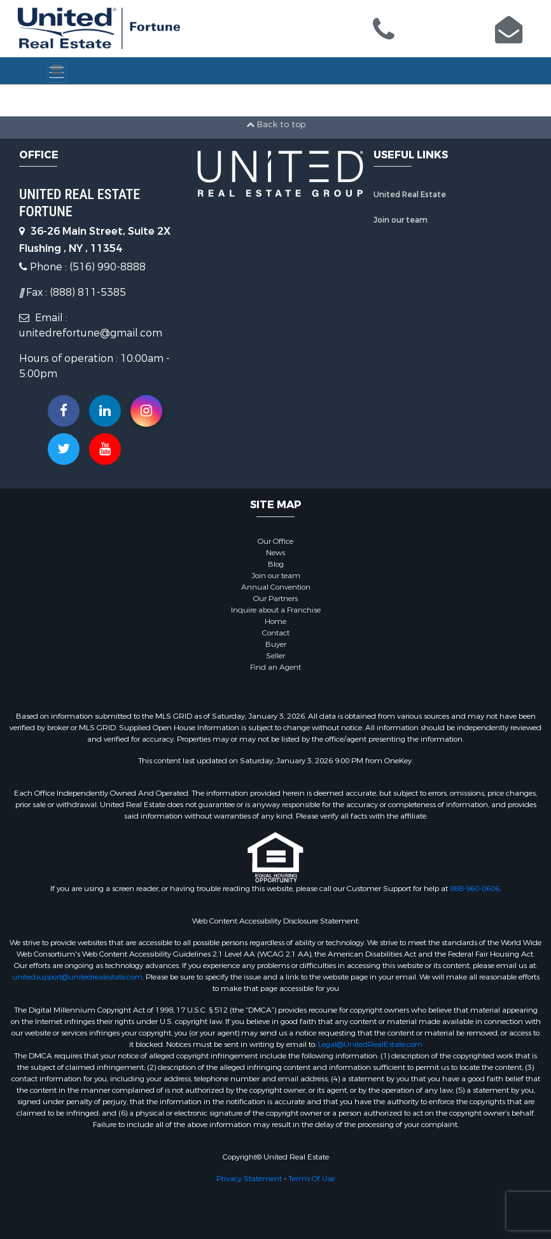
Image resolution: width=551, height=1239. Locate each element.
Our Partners (275, 598)
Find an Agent (275, 667)
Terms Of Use (311, 1178)
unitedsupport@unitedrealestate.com (77, 977)
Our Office (275, 541)
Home (275, 621)
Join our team (400, 220)
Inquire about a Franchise (276, 610)
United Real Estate (409, 195)
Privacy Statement (249, 1178)
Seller (275, 656)
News (275, 553)
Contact (275, 633)
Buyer (275, 644)
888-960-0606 (474, 888)
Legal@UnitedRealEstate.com (370, 1044)
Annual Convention (275, 587)
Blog (276, 564)
